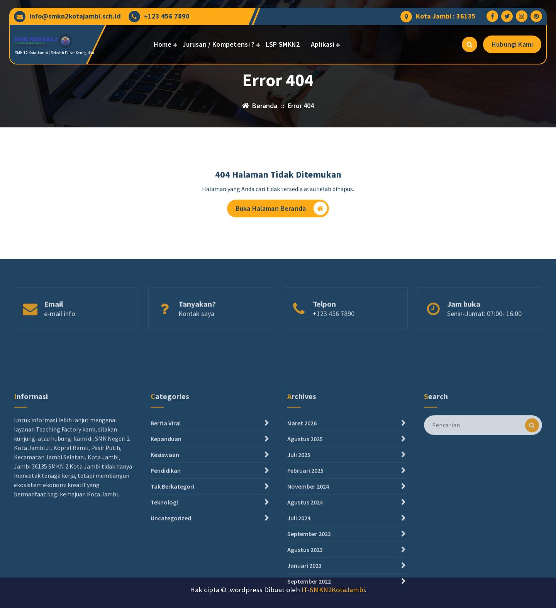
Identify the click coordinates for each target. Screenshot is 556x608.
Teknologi (164, 562)
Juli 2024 (298, 578)
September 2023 (309, 594)
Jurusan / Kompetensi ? (219, 44)
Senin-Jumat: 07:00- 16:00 (484, 326)
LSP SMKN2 (283, 44)
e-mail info (59, 326)
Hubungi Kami (512, 44)
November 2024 (308, 546)
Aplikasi (322, 44)
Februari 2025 (305, 531)
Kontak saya (196, 326)
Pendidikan (166, 531)
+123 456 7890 (167, 16)
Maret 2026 (302, 483)
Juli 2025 (298, 515)
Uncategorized (171, 578)
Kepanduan (166, 499)
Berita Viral (166, 483)
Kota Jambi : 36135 (446, 16)
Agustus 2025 (305, 499)
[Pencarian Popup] (469, 44)
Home (163, 44)
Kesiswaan (165, 515)
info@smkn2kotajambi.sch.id (75, 16)
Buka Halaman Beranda (281, 210)
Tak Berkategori (172, 546)
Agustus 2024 (305, 562)
